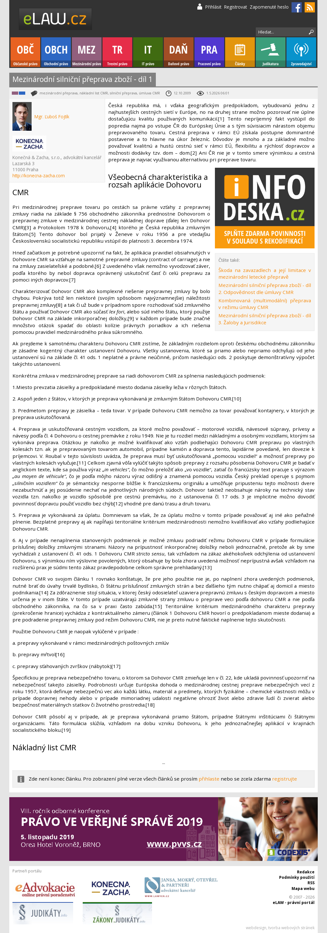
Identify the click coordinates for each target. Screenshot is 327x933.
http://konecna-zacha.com (38, 176)
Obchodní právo (56, 52)
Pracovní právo (209, 52)
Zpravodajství (301, 52)
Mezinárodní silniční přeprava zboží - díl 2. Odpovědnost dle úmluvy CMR (264, 288)
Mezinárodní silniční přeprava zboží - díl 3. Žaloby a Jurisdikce (264, 318)
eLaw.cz (56, 19)
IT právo (148, 52)
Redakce (306, 872)
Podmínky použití (297, 877)
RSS (311, 882)
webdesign (256, 927)
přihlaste (209, 778)
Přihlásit (213, 7)
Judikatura (270, 52)
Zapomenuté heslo (269, 7)
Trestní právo (117, 52)
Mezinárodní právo (87, 52)
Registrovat (235, 7)
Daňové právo (179, 52)
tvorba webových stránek (291, 927)
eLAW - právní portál (294, 902)
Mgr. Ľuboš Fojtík (51, 117)
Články (240, 52)
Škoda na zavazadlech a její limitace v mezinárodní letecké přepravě (264, 273)
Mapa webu (303, 888)
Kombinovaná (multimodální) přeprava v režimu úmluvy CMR (264, 303)
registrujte (284, 778)
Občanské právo (25, 52)
